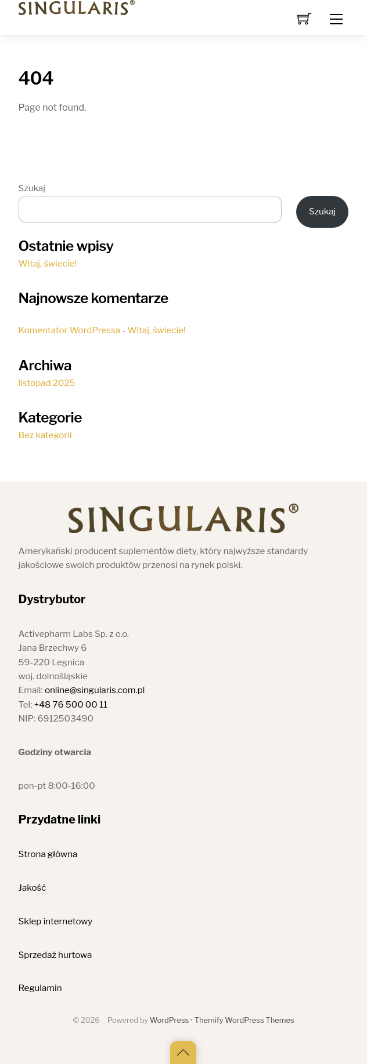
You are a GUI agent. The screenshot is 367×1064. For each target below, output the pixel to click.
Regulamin (40, 987)
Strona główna (48, 853)
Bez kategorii (45, 434)
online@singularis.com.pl (95, 689)
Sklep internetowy (56, 921)
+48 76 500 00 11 (70, 704)
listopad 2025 (47, 382)
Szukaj (32, 188)
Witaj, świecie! (48, 263)
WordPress (169, 1020)
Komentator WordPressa (70, 330)
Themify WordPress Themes (244, 1020)
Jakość (32, 887)
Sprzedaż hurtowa (55, 954)
